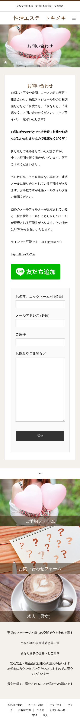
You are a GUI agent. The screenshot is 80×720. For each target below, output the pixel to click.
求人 (45, 715)
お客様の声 (24, 710)
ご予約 (40, 710)
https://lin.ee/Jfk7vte (23, 254)
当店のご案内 (15, 704)
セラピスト (55, 704)
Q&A (34, 715)
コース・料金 (36, 704)
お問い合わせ (57, 710)
